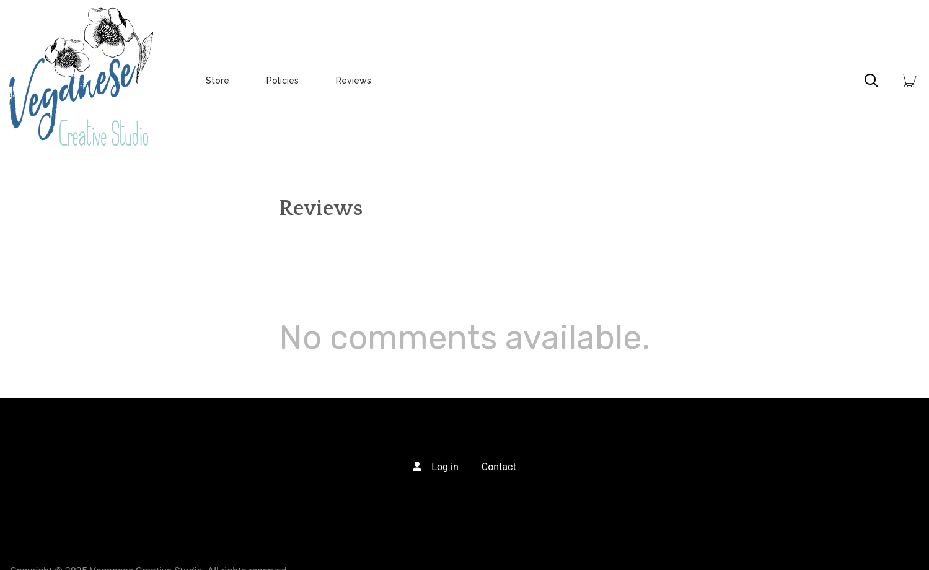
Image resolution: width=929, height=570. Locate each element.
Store (217, 81)
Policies (282, 81)
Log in (444, 467)
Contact (499, 467)
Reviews (353, 81)
